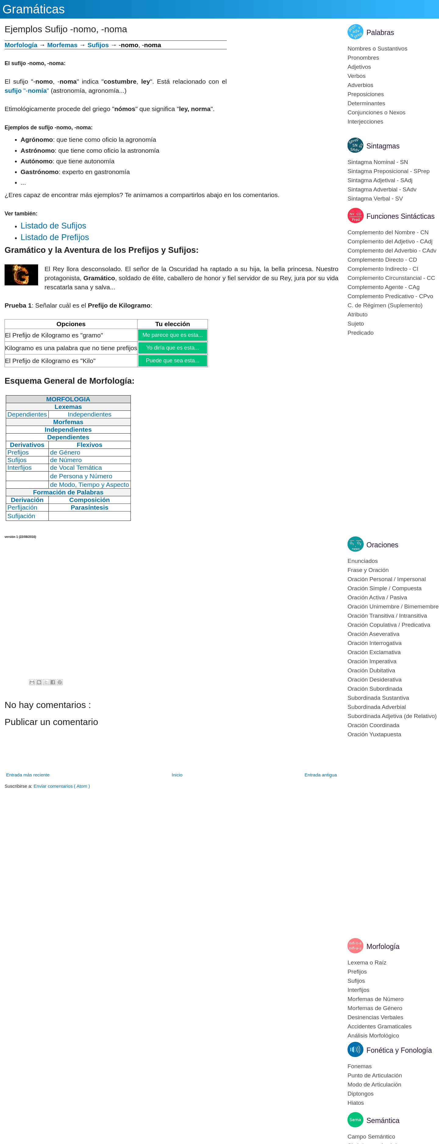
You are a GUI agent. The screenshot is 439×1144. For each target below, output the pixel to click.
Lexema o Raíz (367, 962)
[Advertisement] (282, 83)
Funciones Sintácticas (400, 216)
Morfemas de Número (376, 999)
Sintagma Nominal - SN (378, 162)
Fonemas (360, 1066)
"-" (27, 90)
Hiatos (356, 1103)
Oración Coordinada (373, 725)
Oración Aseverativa (373, 634)
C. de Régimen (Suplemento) (385, 305)
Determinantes (366, 103)
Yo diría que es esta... (172, 348)
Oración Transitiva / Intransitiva (387, 615)
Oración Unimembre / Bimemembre (393, 606)
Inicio (177, 774)
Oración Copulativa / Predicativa (389, 625)
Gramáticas (33, 9)
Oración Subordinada (375, 688)
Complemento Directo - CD (382, 259)
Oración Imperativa (372, 661)
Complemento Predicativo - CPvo (390, 296)
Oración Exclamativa (374, 652)
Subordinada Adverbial (377, 707)
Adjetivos (359, 67)
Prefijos (357, 971)
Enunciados (363, 561)
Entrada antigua (321, 774)
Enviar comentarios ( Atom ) (62, 786)
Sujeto (356, 323)
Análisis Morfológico (373, 1035)
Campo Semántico (371, 1136)
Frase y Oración (368, 570)
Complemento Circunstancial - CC (391, 278)
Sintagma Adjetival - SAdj (380, 180)
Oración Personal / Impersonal (387, 579)
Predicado (361, 333)
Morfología (383, 946)
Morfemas (62, 44)
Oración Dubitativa (371, 670)
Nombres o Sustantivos (377, 48)
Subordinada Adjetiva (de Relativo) (392, 716)
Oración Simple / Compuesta (385, 588)
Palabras (380, 33)
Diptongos (361, 1093)
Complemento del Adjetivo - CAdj (390, 241)
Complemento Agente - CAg (384, 287)
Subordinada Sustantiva (378, 698)
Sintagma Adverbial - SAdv (382, 189)
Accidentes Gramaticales (380, 1026)
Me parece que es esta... (172, 335)
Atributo (357, 314)
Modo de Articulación (374, 1084)
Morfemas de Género (375, 1008)
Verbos (357, 76)
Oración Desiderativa (375, 679)
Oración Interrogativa (375, 643)
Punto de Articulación (375, 1075)
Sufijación (21, 515)
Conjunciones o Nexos (376, 112)
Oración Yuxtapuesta (374, 734)
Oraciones (382, 545)
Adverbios (360, 85)
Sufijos (98, 44)
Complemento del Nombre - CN (388, 232)
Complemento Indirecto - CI (383, 269)
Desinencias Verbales (375, 1017)
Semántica (383, 1121)
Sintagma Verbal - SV (375, 198)
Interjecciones (365, 121)
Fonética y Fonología (399, 1050)
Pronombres (363, 57)
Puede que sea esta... (172, 361)
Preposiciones (366, 94)
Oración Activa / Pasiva (377, 597)
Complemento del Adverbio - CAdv (392, 250)
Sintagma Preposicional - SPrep (389, 171)
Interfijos (358, 990)
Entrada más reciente (28, 774)
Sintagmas (383, 146)
